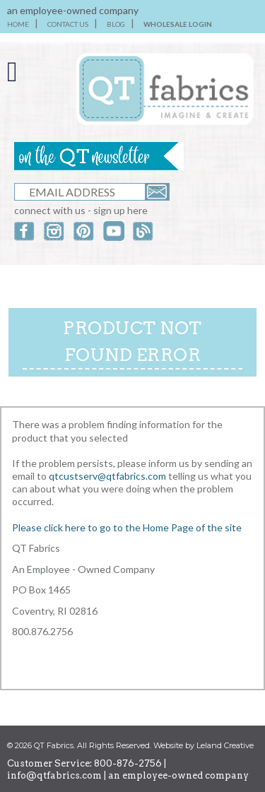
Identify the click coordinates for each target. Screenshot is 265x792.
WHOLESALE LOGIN (177, 24)
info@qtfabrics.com (54, 775)
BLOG (116, 24)
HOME (18, 24)
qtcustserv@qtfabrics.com (108, 476)
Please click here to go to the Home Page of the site (127, 527)
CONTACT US (67, 24)
